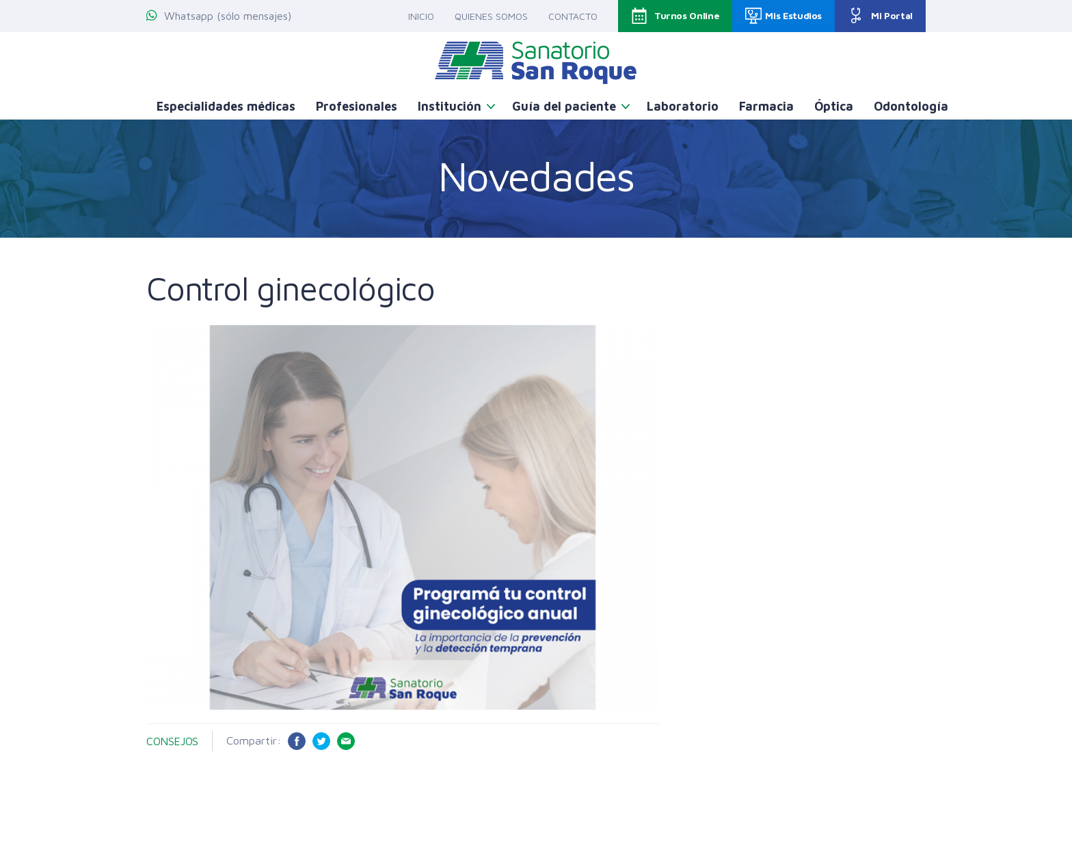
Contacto (573, 16)
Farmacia (766, 106)
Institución (449, 106)
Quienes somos (491, 16)
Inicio (421, 16)
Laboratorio (683, 106)
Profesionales (356, 106)
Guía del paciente (564, 106)
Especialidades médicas (226, 106)
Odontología (911, 106)
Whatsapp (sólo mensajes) (218, 16)
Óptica (833, 106)
